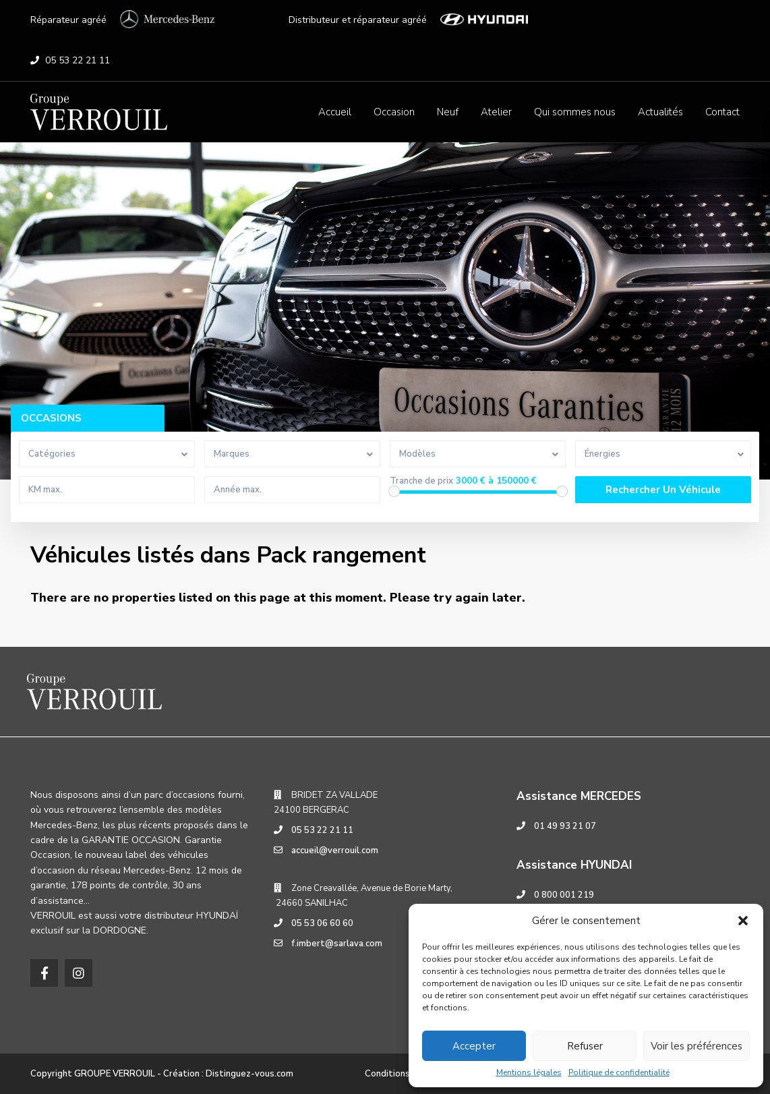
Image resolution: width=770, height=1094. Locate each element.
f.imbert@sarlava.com (336, 944)
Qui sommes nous (575, 112)
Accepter (474, 1046)
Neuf (447, 112)
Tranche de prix (421, 481)
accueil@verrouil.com (334, 850)
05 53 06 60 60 (322, 923)
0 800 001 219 (564, 895)
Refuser (585, 1046)
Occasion (394, 112)
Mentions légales (529, 1072)
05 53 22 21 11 (77, 60)
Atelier (496, 112)
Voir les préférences (696, 1046)
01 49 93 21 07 (565, 826)
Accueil (334, 112)
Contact (722, 112)
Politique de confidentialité (619, 1072)
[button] (743, 920)
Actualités (660, 112)
